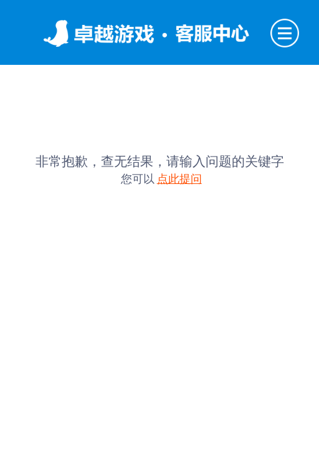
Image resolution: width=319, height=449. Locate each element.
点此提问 (179, 179)
